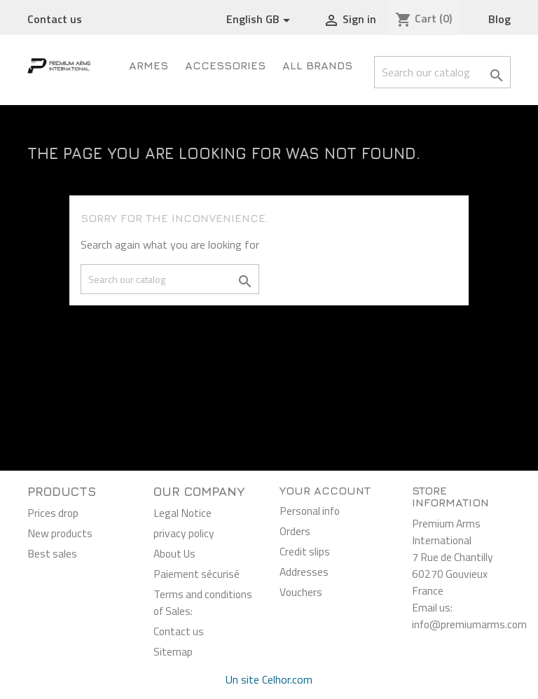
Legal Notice (182, 512)
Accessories (225, 65)
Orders (295, 530)
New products (59, 533)
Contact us (54, 19)
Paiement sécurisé (196, 573)
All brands (317, 65)
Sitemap (173, 651)
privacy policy (183, 533)
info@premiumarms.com (469, 624)
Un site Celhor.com (269, 679)
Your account (325, 490)
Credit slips (305, 551)
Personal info (310, 510)
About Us (174, 553)
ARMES (148, 65)
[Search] (442, 72)
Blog (499, 19)
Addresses (304, 571)
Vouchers (301, 591)
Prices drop (52, 512)
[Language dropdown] (260, 20)
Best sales (52, 553)
